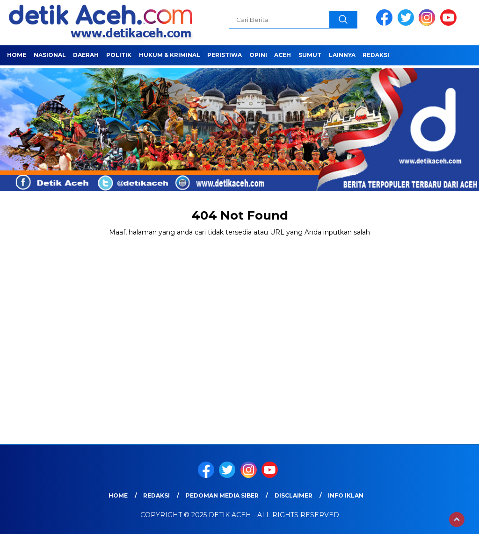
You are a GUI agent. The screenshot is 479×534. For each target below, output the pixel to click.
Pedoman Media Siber (222, 495)
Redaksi (376, 54)
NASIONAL (50, 54)
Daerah (86, 54)
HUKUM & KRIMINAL (169, 54)
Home (16, 54)
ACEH (282, 54)
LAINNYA (342, 54)
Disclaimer (293, 495)
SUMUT (309, 54)
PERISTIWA (224, 54)
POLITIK (118, 54)
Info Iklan (345, 495)
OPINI (258, 54)
